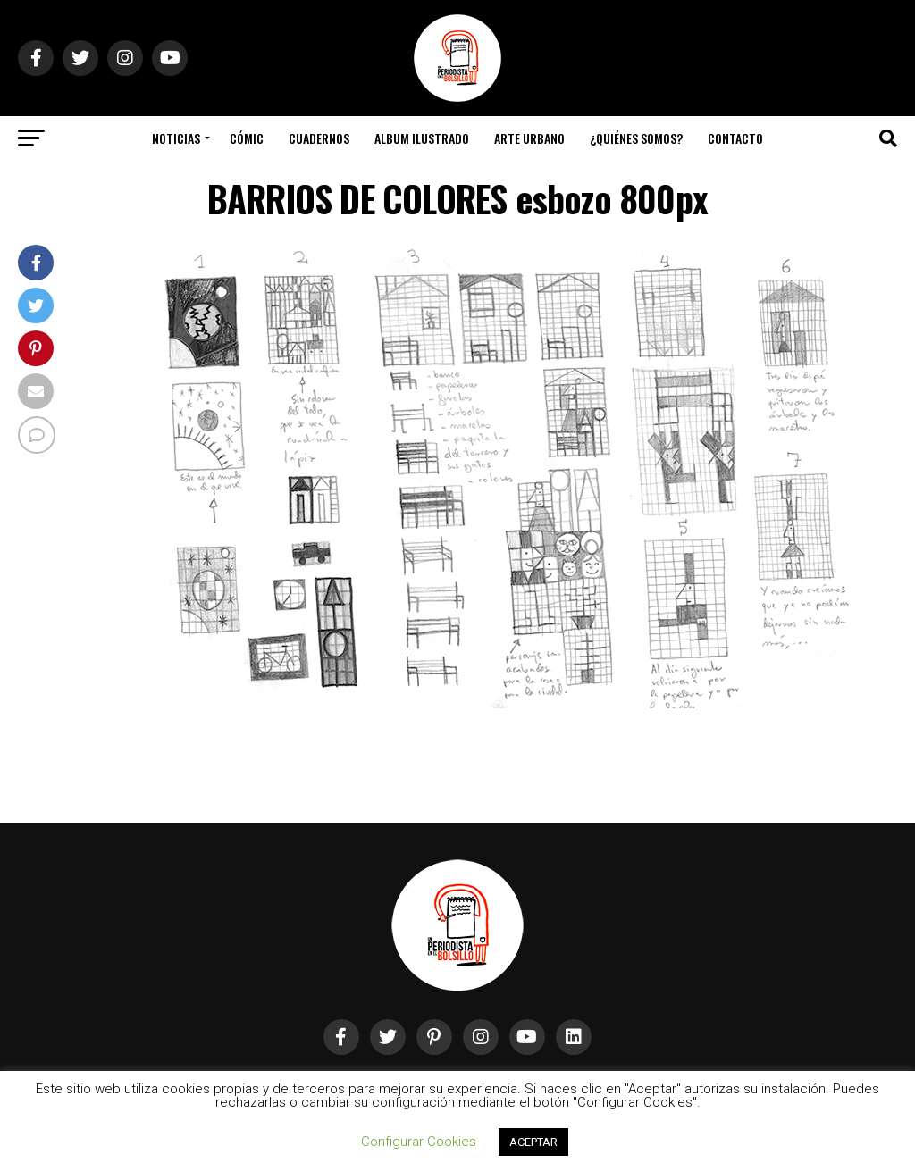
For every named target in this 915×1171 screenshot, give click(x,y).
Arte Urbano (529, 138)
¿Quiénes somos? (636, 138)
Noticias (176, 138)
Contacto (735, 138)
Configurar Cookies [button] (418, 1141)
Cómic (247, 138)
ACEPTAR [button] (533, 1142)
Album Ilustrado (421, 138)
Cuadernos (319, 138)
